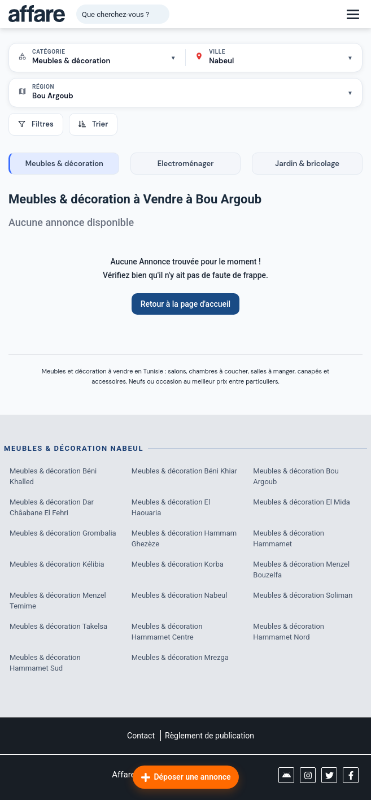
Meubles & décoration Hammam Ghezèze (184, 539)
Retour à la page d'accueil (185, 303)
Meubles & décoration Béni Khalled (53, 476)
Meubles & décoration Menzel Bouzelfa (301, 570)
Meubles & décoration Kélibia (57, 564)
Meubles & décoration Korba (178, 564)
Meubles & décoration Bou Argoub (296, 476)
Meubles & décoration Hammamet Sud (45, 663)
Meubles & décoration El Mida (301, 502)
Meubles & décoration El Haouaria (171, 508)
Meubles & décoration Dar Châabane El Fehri (52, 508)
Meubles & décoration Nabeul (180, 595)
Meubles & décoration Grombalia (63, 533)
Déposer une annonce (185, 777)
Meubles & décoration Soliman (302, 595)
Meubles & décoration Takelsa (58, 626)
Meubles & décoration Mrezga (180, 657)
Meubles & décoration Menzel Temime (58, 601)
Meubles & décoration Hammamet (288, 539)
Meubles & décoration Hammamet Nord (288, 632)
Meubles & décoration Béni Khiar (184, 471)
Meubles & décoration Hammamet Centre (167, 632)
